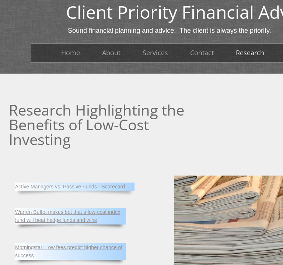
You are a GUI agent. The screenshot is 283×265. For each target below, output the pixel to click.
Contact (202, 52)
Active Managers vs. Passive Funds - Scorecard (70, 187)
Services (155, 52)
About (111, 52)
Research (250, 52)
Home (70, 52)
